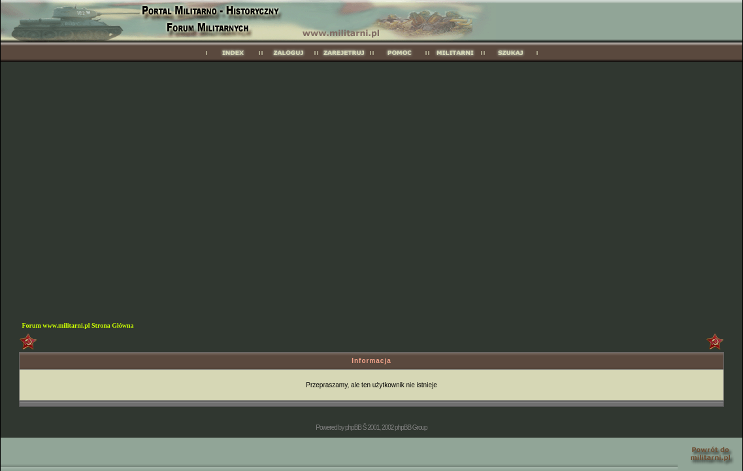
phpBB (353, 427)
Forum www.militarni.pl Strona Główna (77, 325)
